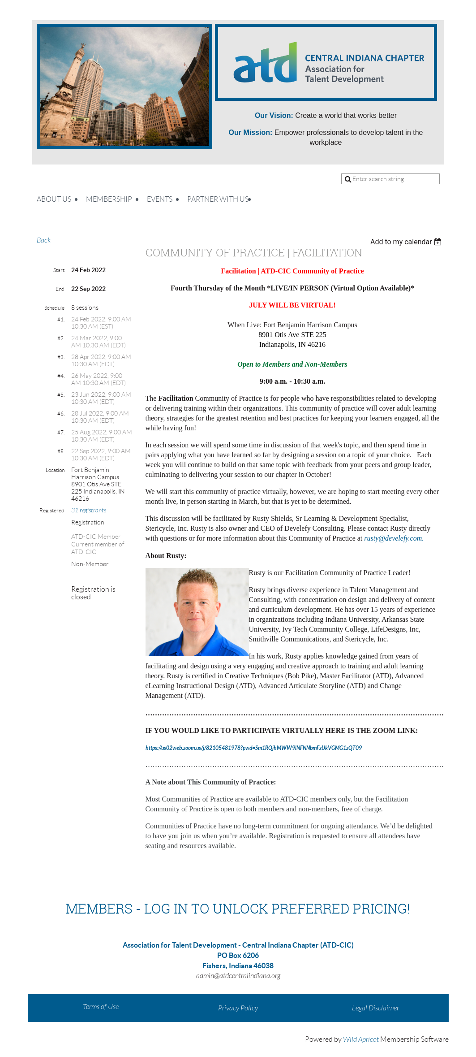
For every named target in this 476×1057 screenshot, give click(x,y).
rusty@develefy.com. (394, 538)
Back (44, 240)
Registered (51, 510)
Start (58, 270)
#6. (60, 413)
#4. (60, 376)
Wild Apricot (361, 1039)
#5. (60, 395)
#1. (60, 319)
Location (55, 470)
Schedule (54, 308)
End (60, 289)
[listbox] (407, 241)
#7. (60, 432)
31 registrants (88, 510)
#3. (60, 357)
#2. (60, 338)
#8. (60, 451)
